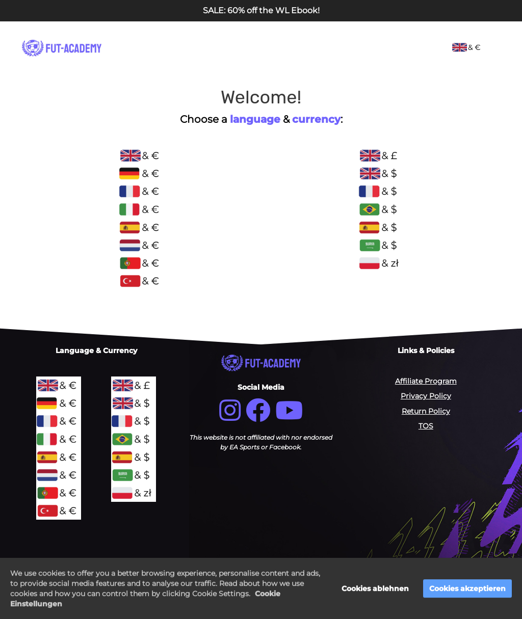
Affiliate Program (426, 381)
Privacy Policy (426, 395)
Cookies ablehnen (375, 589)
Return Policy (426, 411)
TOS (426, 425)
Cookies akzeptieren (467, 589)
